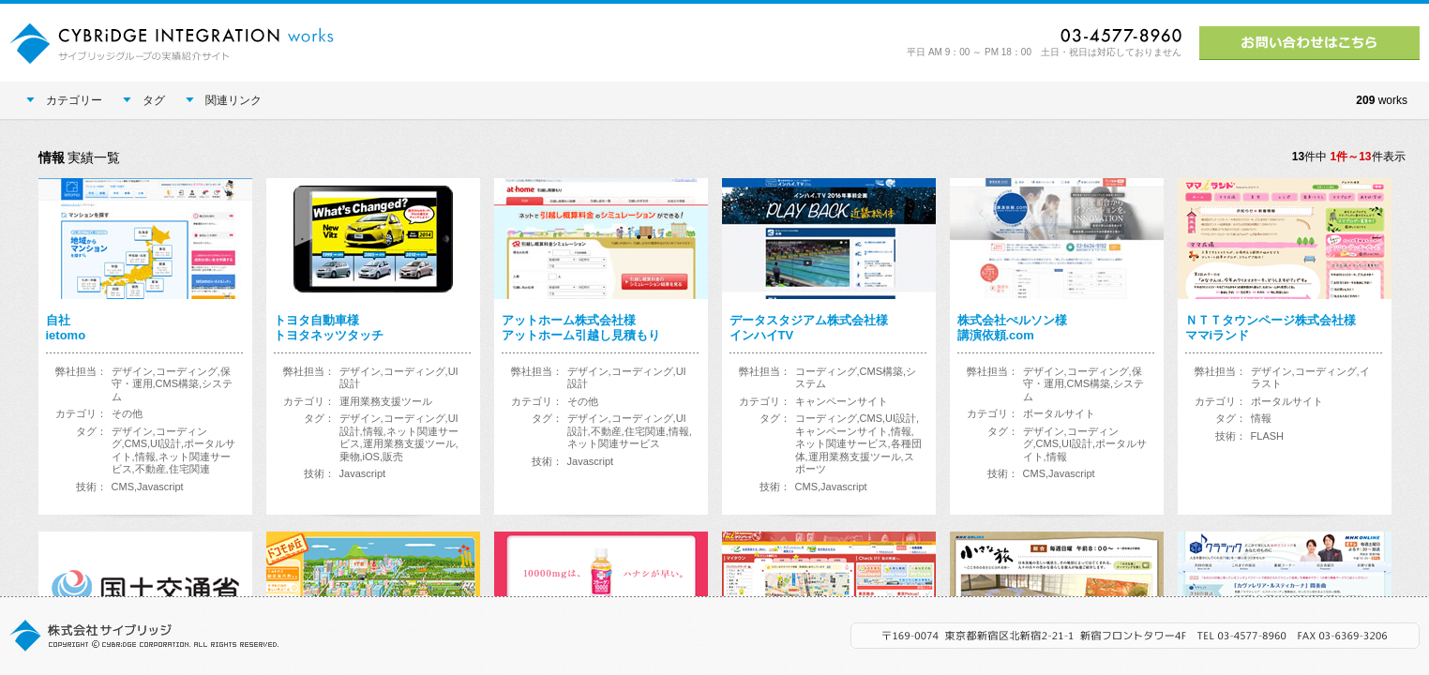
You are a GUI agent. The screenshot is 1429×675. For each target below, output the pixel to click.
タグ (144, 100)
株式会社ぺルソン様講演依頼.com (1012, 327)
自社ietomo (66, 327)
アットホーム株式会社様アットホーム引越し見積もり (581, 327)
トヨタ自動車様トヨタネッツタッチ (329, 327)
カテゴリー (64, 100)
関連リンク (224, 100)
